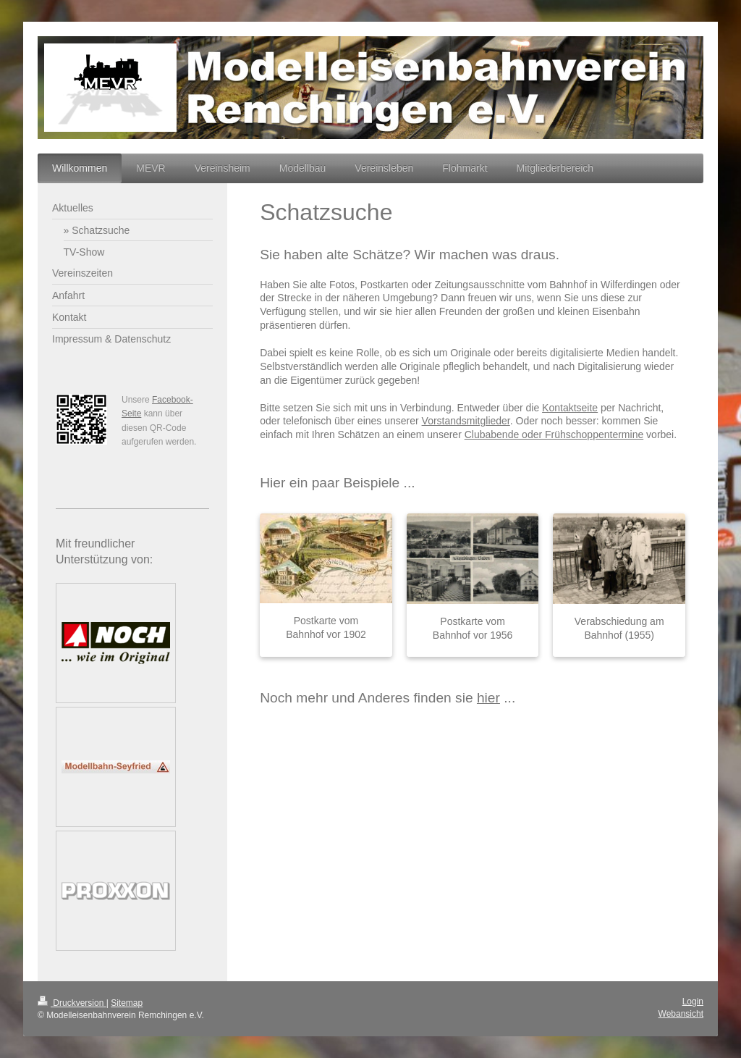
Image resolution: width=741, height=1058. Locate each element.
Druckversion (72, 1003)
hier (488, 697)
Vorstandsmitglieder (466, 421)
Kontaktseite (570, 407)
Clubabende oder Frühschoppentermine (554, 434)
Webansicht (681, 1014)
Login (692, 1001)
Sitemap (127, 1003)
